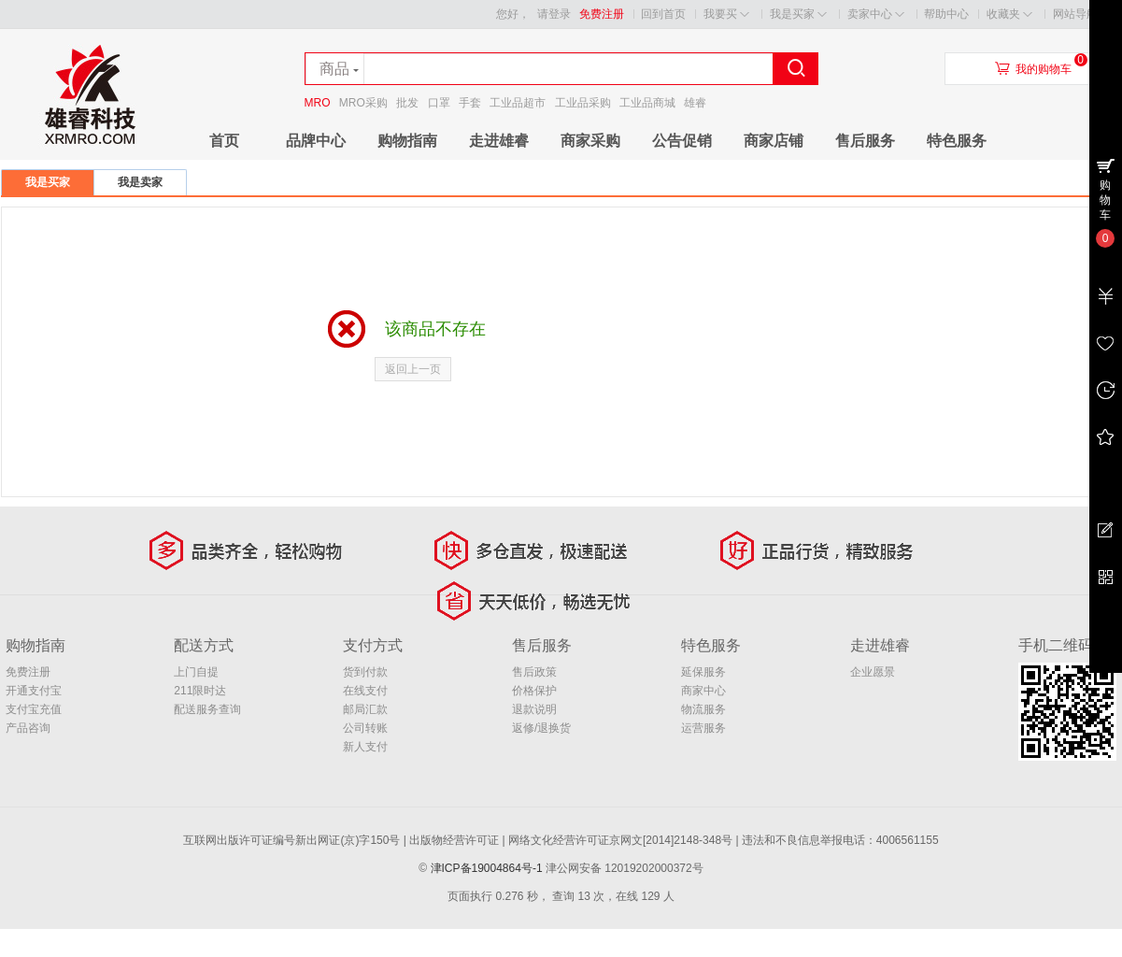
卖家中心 (875, 14)
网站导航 (1081, 14)
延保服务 (703, 671)
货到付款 (365, 671)
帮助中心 (946, 14)
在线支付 (365, 690)
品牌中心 (316, 141)
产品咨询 (28, 728)
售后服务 (865, 141)
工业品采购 (583, 102)
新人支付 (365, 746)
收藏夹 (1009, 14)
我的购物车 (1043, 69)
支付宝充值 (34, 709)
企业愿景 (872, 671)
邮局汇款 (365, 709)
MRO (318, 102)
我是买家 (798, 14)
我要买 (726, 14)
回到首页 (663, 14)
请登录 (554, 14)
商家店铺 (773, 141)
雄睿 (695, 102)
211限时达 (200, 690)
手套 (470, 102)
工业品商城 (647, 102)
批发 (407, 102)
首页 (224, 141)
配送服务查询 (207, 709)
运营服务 (703, 728)
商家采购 (590, 141)
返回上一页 (413, 369)
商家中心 (703, 690)
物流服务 (703, 709)
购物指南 (407, 141)
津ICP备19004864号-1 (487, 868)
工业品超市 (518, 102)
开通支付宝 (34, 690)
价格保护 (534, 690)
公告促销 (682, 141)
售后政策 (534, 671)
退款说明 (534, 709)
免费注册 (601, 14)
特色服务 (957, 141)
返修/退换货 (541, 728)
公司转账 (365, 728)
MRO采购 (363, 102)
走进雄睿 (499, 141)
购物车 (1105, 200)
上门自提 (196, 671)
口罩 (439, 102)
